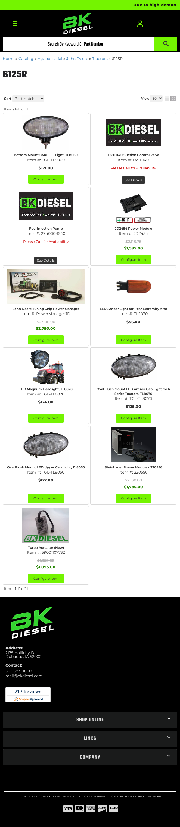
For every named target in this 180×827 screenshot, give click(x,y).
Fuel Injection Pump (46, 228)
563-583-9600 (18, 670)
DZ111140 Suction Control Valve (133, 155)
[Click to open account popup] (140, 24)
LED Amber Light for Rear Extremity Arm (133, 309)
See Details (133, 180)
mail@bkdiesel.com (24, 676)
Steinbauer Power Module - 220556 (133, 467)
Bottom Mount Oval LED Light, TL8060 (46, 155)
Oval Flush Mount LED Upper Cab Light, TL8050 (46, 467)
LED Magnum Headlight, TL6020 (46, 389)
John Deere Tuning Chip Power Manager (46, 309)
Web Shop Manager (145, 796)
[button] (90, 44)
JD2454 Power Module (133, 228)
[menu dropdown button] (14, 24)
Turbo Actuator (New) (46, 548)
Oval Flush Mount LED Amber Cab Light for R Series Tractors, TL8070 (133, 391)
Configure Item (45, 179)
